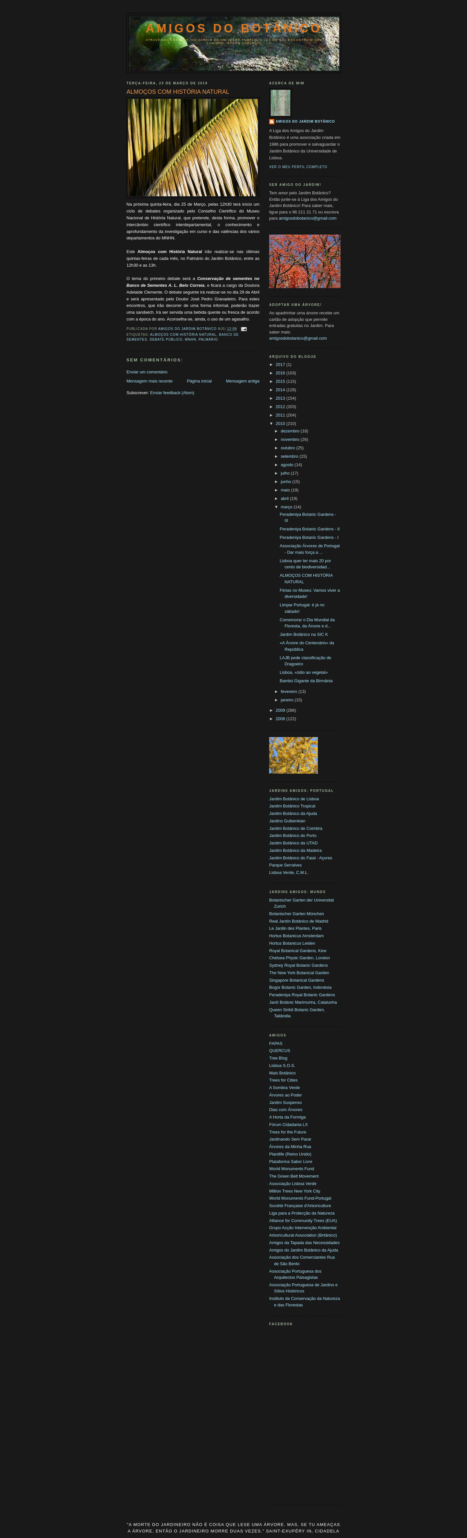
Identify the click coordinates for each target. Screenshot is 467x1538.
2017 (281, 364)
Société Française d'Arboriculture (300, 1205)
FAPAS (275, 1043)
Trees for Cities (283, 1080)
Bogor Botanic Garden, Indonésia (300, 987)
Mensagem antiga (242, 381)
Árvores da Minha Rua (290, 1146)
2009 (281, 710)
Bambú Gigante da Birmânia (306, 680)
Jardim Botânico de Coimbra (295, 828)
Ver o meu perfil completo (298, 167)
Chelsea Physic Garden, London (299, 957)
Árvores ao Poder (285, 1095)
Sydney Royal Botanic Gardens (298, 965)
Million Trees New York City (294, 1191)
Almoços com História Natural (183, 334)
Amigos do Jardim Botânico (305, 121)
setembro (290, 456)
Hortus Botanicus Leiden (292, 943)
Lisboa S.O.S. (282, 1065)
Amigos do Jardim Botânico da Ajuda (303, 1250)
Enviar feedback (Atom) (172, 392)
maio (286, 490)
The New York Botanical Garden (299, 972)
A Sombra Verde (284, 1087)
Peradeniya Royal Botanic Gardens (302, 994)
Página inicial (199, 381)
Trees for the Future (287, 1132)
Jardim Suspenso (285, 1102)
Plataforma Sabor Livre (290, 1161)
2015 (281, 381)
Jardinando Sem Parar (290, 1139)
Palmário (208, 339)
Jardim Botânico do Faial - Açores (300, 857)
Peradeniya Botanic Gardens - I (309, 537)
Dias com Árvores (286, 1109)
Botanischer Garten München (296, 913)
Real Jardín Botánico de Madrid (298, 921)
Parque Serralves (285, 865)
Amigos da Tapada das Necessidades (304, 1242)
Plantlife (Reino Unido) (290, 1154)
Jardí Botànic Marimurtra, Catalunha (303, 1002)
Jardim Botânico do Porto (293, 835)
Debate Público (166, 339)
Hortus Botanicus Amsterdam (296, 935)
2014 (281, 389)
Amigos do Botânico (234, 28)
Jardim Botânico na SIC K (304, 634)
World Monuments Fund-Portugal (300, 1198)
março (287, 506)
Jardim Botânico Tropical (292, 806)
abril (285, 498)
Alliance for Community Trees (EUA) (303, 1220)
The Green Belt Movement (293, 1176)
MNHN (190, 339)
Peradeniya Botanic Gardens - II (310, 529)
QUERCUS (279, 1050)
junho (286, 481)
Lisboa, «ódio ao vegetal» (304, 672)
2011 (281, 415)
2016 (281, 372)
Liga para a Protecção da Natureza (302, 1213)
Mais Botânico (282, 1073)
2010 (281, 423)
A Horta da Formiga (287, 1117)
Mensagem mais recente (149, 381)
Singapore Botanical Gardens (296, 980)
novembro (291, 439)
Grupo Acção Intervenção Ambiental (302, 1227)
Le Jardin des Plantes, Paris (295, 928)
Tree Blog (278, 1058)
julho (286, 473)
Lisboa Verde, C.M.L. (288, 872)
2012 (281, 406)
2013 (281, 398)
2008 (281, 718)
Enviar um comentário (146, 371)
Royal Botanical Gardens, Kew (297, 950)
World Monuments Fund (291, 1168)
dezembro (291, 431)
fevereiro (289, 691)
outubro (288, 447)
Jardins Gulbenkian (287, 820)
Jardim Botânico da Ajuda (293, 813)
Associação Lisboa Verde (293, 1183)
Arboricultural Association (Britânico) (303, 1235)
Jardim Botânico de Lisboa (294, 798)
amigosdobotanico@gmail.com (308, 218)
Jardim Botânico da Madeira (295, 850)
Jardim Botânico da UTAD (293, 843)
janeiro (288, 699)
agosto (288, 464)
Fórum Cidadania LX (288, 1124)
